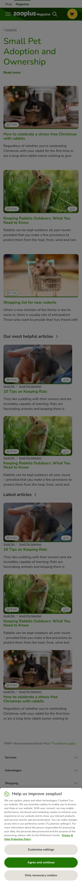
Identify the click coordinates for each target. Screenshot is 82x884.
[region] (41, 836)
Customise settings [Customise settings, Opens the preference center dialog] (41, 850)
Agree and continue (41, 862)
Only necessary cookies (41, 875)
